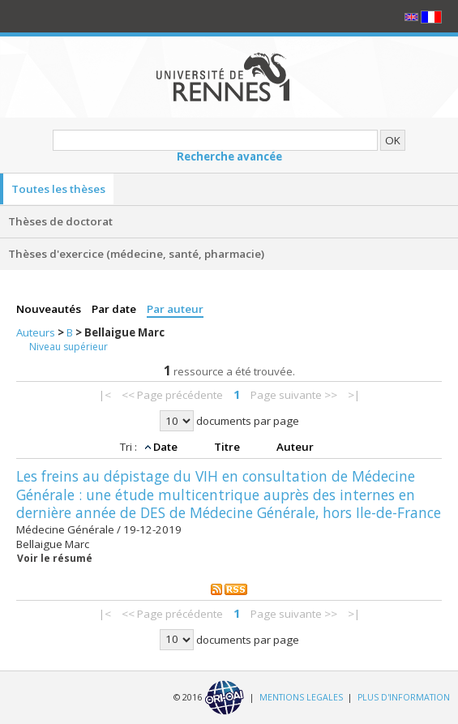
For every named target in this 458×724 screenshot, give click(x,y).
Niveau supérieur (68, 346)
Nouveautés (49, 309)
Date (166, 446)
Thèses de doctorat (60, 221)
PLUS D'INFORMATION (403, 696)
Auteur (295, 446)
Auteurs (37, 332)
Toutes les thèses (58, 189)
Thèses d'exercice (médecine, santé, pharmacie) (136, 253)
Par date (115, 309)
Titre (228, 446)
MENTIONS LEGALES (301, 696)
